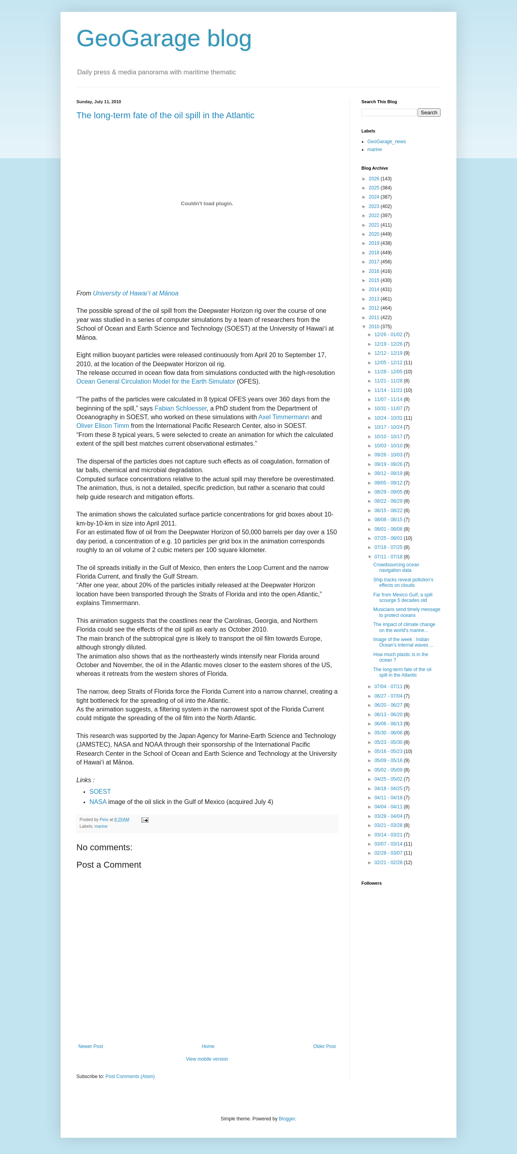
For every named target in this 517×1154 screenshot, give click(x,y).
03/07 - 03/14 (389, 844)
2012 (375, 308)
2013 (375, 299)
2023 (375, 206)
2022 (375, 215)
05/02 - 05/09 (389, 770)
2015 (375, 280)
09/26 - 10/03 (389, 455)
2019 (375, 243)
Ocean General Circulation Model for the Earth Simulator (155, 381)
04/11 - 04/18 (389, 797)
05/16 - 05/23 (389, 751)
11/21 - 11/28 (389, 381)
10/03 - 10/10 (389, 445)
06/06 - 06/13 (389, 723)
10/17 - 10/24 (389, 427)
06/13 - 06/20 (389, 714)
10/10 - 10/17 (389, 436)
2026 (375, 179)
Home (208, 1046)
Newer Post (90, 1046)
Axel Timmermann (284, 417)
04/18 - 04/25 (389, 788)
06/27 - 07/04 (389, 696)
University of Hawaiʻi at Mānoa (136, 293)
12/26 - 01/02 (389, 334)
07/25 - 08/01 (389, 538)
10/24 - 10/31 (389, 418)
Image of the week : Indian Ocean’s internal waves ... (403, 642)
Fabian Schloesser (180, 408)
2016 (375, 271)
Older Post (324, 1046)
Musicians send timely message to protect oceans (406, 612)
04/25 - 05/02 (389, 779)
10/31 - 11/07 (389, 408)
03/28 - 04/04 (389, 816)
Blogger (287, 1119)
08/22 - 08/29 (389, 501)
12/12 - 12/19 (389, 353)
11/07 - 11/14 (389, 399)
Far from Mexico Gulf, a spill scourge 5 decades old (402, 597)
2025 (375, 188)
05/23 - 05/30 (389, 742)
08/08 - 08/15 (389, 519)
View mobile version (207, 1059)
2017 (375, 262)
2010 (375, 326)
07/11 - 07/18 (389, 557)
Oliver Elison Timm (102, 425)
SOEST (100, 791)
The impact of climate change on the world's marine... (404, 627)
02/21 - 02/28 (389, 862)
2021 (375, 225)
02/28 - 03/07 (389, 853)
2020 (375, 234)
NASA (97, 801)
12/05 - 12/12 (389, 362)
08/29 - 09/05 (389, 492)
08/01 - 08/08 (389, 529)
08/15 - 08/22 (389, 510)
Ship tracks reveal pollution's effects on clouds (403, 582)
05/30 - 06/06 (389, 733)
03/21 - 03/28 (389, 825)
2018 (375, 252)
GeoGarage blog (164, 38)
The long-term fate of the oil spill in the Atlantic (165, 115)
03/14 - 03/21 (389, 835)
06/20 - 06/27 (389, 705)
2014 (375, 289)
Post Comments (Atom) (130, 1076)
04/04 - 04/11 (389, 807)
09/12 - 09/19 (389, 473)
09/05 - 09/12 (389, 483)
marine (101, 826)
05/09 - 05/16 (389, 760)
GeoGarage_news (386, 141)
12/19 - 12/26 (389, 344)
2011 (375, 317)
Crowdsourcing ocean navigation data (396, 567)
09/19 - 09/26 (389, 464)
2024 (375, 197)
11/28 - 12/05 (389, 372)
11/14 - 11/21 (389, 390)
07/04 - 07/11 (389, 686)
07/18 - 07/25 (389, 547)
